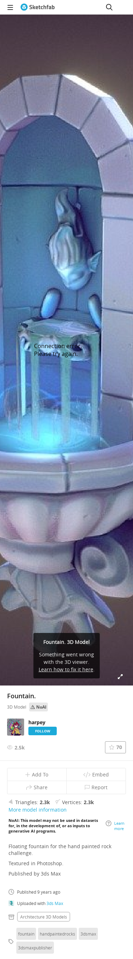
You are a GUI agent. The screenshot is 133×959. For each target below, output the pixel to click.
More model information (38, 809)
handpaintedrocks (57, 934)
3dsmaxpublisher (35, 947)
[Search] (109, 7)
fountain (26, 934)
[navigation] (10, 7)
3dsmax (88, 934)
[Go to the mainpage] (38, 7)
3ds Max (54, 903)
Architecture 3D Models (43, 917)
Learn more (115, 825)
